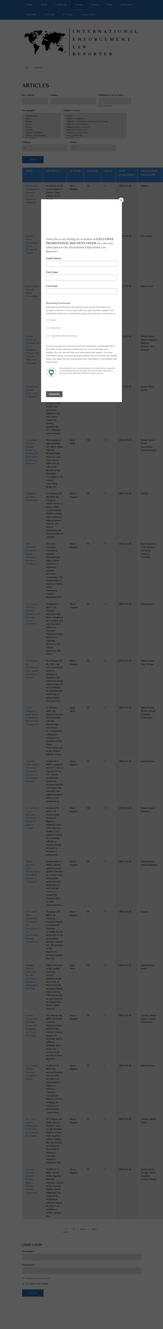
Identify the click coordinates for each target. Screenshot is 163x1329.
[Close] (121, 200)
